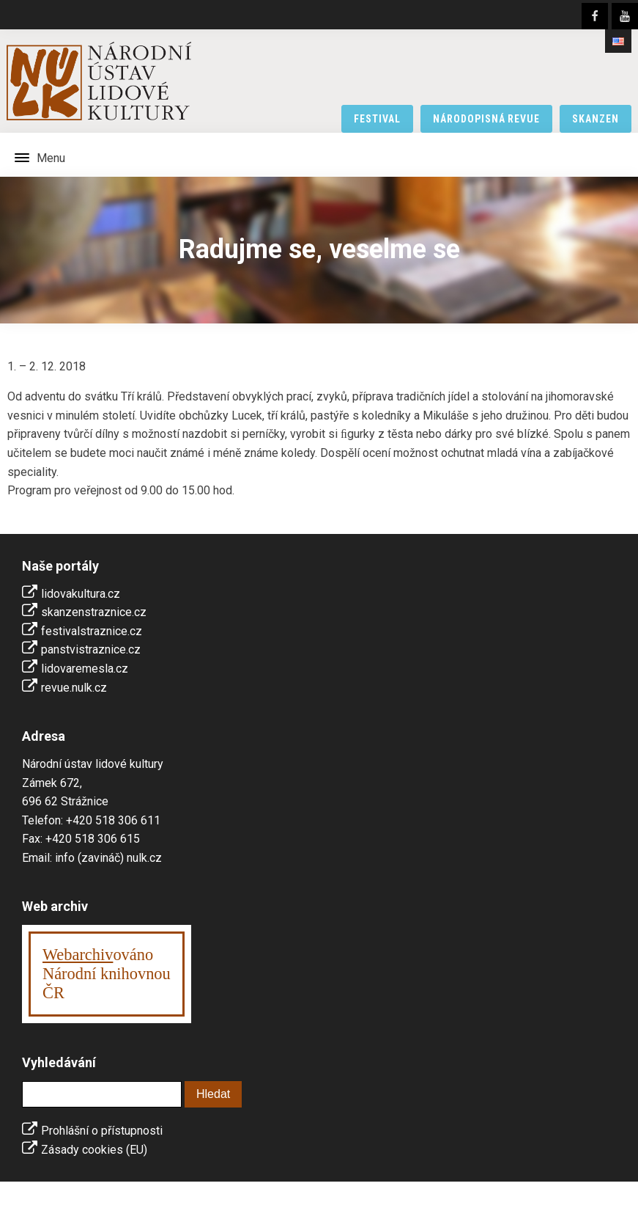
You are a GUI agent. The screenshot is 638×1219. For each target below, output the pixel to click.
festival (377, 119)
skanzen (595, 119)
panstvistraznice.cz (91, 649)
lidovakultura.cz (80, 594)
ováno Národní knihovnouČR (106, 973)
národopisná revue (487, 119)
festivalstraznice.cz (91, 631)
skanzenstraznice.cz (93, 612)
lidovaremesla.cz (84, 669)
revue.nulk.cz (74, 688)
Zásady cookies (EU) (94, 1150)
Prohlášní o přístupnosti (102, 1131)
